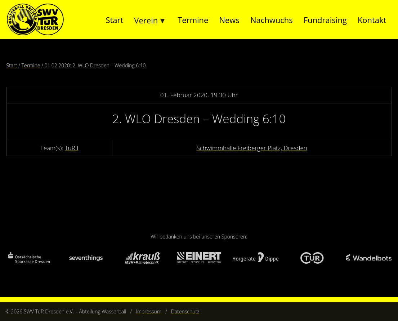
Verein (146, 20)
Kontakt (372, 19)
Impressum (148, 311)
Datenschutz (185, 311)
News (229, 19)
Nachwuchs (271, 19)
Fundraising (325, 19)
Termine (193, 19)
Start (114, 19)
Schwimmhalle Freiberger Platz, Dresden (251, 148)
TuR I (72, 148)
